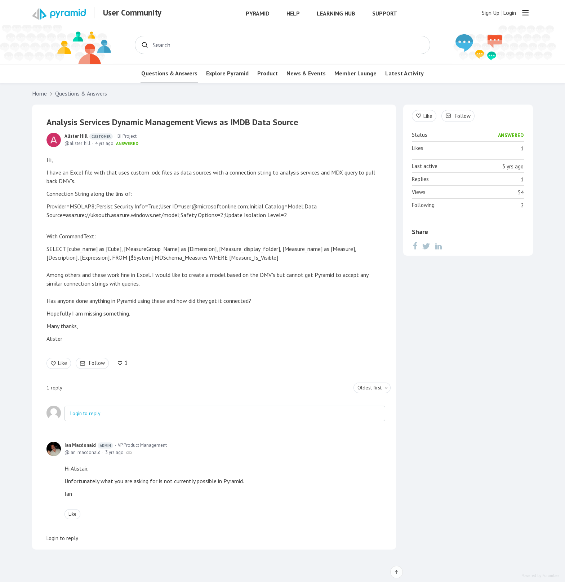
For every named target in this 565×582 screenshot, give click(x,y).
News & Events (306, 73)
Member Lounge (355, 73)
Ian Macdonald (88, 445)
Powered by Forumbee (540, 575)
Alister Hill (88, 136)
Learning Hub (336, 13)
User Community (132, 13)
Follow (97, 363)
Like (62, 363)
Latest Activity (404, 73)
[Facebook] (415, 246)
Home (39, 93)
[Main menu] (525, 12)
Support (384, 13)
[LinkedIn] (438, 246)
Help (293, 13)
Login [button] (509, 12)
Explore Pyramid (227, 73)
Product (267, 73)
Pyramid (258, 13)
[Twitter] (426, 246)
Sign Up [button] (490, 12)
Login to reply (85, 413)
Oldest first (369, 387)
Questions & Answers (169, 73)
